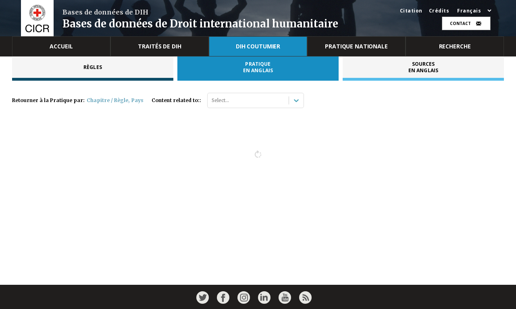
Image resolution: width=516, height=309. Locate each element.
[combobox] (212, 100)
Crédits (439, 10)
